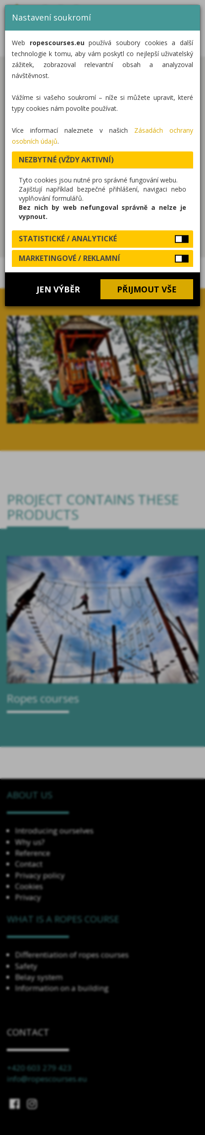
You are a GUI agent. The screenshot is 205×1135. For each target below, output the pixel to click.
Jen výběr (58, 289)
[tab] (102, 160)
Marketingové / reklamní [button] (69, 258)
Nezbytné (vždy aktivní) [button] (66, 160)
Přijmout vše (147, 289)
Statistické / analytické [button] (68, 239)
